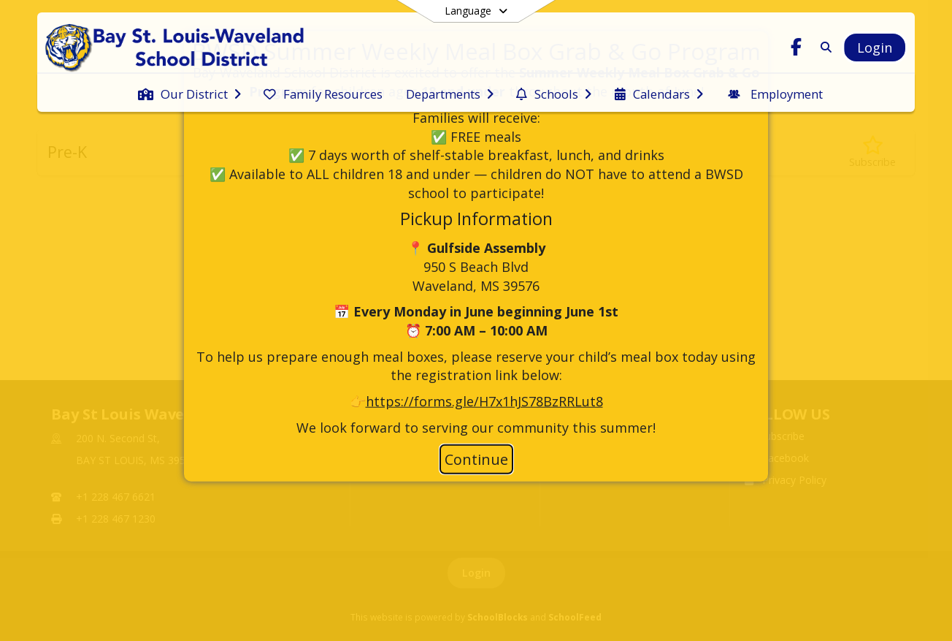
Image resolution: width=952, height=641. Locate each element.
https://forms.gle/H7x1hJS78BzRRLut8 (484, 401)
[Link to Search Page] (823, 47)
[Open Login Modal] (874, 47)
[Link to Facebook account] (796, 49)
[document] (476, 237)
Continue (476, 459)
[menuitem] (189, 93)
